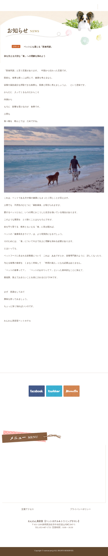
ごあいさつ (54, 455)
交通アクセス (54, 491)
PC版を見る (42, 535)
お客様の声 (54, 477)
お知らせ (54, 499)
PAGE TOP (103, 542)
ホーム (54, 448)
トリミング (54, 463)
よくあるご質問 (54, 484)
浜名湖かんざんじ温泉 (66, 535)
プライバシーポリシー (80, 509)
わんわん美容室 (10, 6)
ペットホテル (54, 470)
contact (92, 6)
